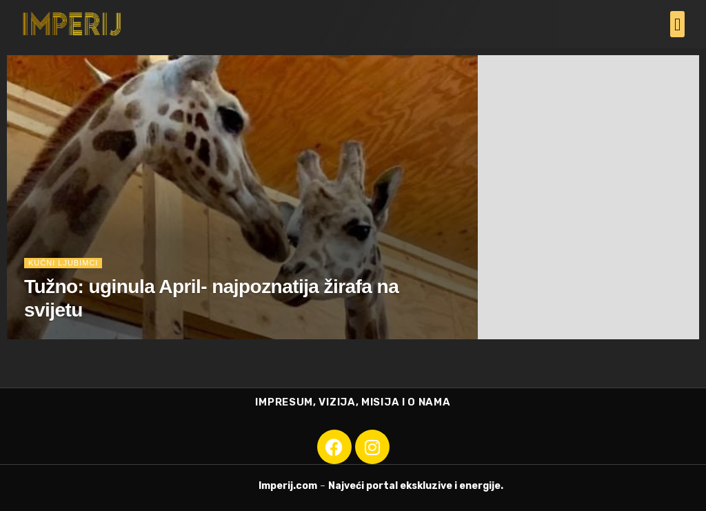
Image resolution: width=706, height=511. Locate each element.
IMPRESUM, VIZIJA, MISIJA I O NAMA (352, 402)
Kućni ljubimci (63, 263)
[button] (677, 24)
